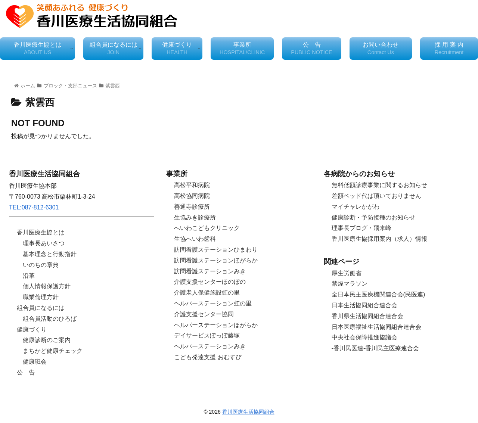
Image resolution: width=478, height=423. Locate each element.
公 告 (26, 372)
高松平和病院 (192, 185)
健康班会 (35, 361)
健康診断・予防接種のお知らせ (373, 217)
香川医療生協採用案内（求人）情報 (379, 239)
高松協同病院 (192, 196)
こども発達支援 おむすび (207, 357)
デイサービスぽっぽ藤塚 (207, 335)
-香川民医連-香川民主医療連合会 (375, 348)
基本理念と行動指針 (50, 254)
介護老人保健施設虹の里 (207, 292)
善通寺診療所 (192, 206)
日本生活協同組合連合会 (364, 305)
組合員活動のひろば (50, 318)
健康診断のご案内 (47, 340)
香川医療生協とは (41, 232)
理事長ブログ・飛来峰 (361, 228)
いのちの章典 (41, 265)
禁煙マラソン (349, 283)
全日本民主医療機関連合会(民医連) (378, 294)
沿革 (29, 276)
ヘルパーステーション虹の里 (213, 303)
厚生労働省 (346, 273)
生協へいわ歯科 (195, 239)
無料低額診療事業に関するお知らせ (379, 185)
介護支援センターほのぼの (210, 282)
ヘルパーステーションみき (210, 346)
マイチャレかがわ (355, 206)
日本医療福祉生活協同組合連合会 (376, 327)
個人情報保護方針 (47, 286)
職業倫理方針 (41, 297)
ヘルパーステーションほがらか (216, 325)
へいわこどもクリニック (207, 228)
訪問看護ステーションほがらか (216, 260)
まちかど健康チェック (53, 351)
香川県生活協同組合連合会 (367, 316)
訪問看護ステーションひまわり (216, 249)
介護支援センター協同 (204, 314)
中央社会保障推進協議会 (364, 337)
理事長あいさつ (44, 243)
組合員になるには (41, 308)
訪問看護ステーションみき (210, 271)
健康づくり (32, 329)
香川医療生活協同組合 (248, 412)
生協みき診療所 (195, 217)
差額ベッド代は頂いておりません (376, 196)
